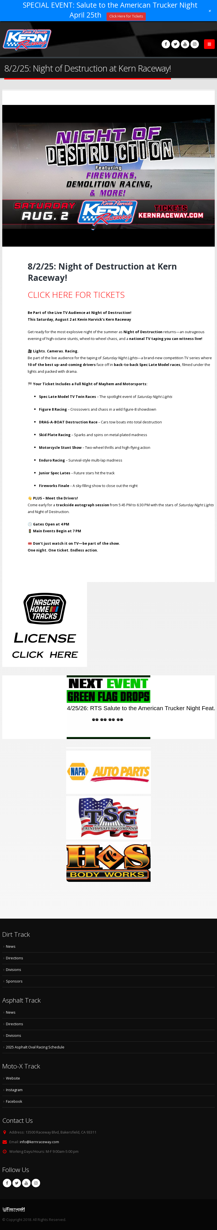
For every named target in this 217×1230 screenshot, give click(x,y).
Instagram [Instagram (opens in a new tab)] (14, 1089)
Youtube (26, 1183)
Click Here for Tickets (126, 16)
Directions (14, 958)
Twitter (16, 1183)
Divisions (13, 969)
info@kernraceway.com (39, 1141)
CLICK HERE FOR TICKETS (76, 294)
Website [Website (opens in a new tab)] (13, 1078)
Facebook (7, 1183)
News (11, 946)
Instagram (36, 1183)
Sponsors (14, 981)
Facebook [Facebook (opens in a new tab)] (14, 1101)
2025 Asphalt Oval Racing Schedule (35, 1047)
